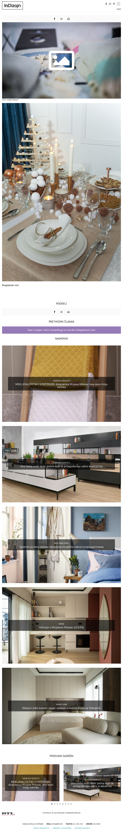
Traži (119, 9)
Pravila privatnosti (41, 828)
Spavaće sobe (61, 704)
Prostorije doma (61, 543)
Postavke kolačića (82, 828)
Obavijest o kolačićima (62, 828)
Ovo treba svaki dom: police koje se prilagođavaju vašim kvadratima (61, 466)
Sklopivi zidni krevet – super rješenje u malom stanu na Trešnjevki (61, 708)
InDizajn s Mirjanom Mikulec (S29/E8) (61, 627)
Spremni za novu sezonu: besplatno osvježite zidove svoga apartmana (61, 547)
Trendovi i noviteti (61, 381)
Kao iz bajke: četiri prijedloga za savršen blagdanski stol (61, 330)
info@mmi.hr (57, 824)
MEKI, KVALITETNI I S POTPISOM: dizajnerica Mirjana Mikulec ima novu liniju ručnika (61, 385)
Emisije (61, 624)
